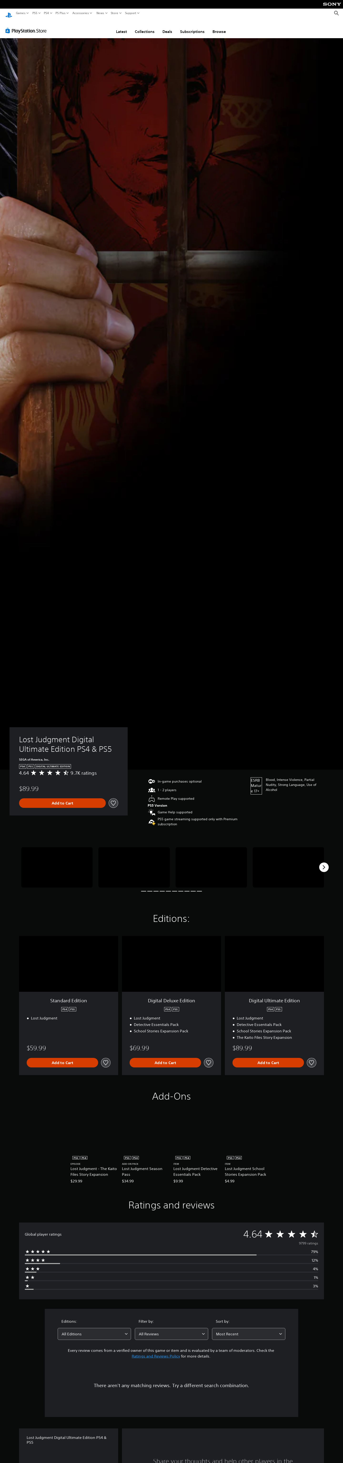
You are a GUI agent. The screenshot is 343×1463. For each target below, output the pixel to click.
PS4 (46, 13)
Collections (145, 27)
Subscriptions (192, 27)
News (100, 13)
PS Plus (60, 13)
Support (130, 13)
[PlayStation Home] (9, 13)
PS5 (34, 13)
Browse (219, 27)
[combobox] (94, 1329)
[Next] (324, 862)
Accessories (80, 13)
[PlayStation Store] (27, 26)
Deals (167, 27)
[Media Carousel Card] (57, 863)
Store (114, 13)
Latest (121, 27)
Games (20, 13)
